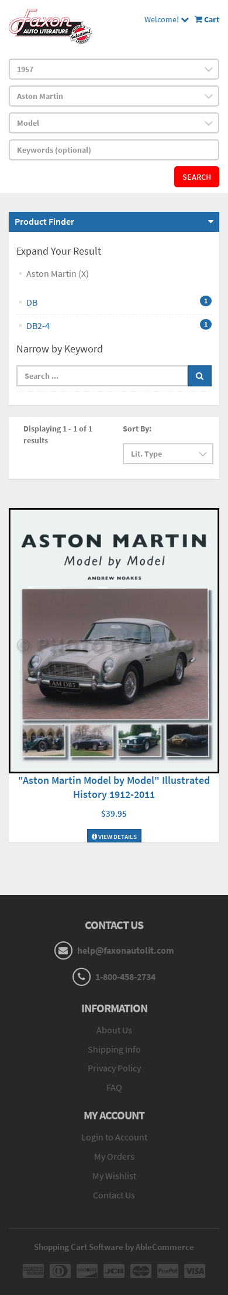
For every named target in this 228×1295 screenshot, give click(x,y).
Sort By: (137, 428)
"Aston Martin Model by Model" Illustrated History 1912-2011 (114, 787)
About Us (114, 1030)
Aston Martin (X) (57, 273)
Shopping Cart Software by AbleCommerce (114, 1246)
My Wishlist (114, 1175)
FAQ (114, 1087)
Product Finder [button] (44, 221)
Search (196, 177)
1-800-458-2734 (125, 976)
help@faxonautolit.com (125, 950)
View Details (114, 836)
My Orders (114, 1156)
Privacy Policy (114, 1068)
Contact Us (114, 1195)
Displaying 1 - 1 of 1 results (57, 434)
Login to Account (114, 1137)
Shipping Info (114, 1049)
